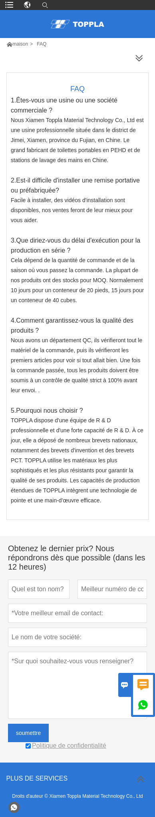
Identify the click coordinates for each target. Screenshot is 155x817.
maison (20, 44)
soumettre (28, 733)
